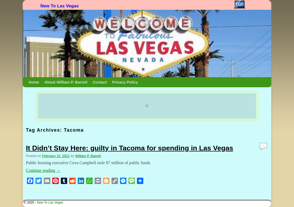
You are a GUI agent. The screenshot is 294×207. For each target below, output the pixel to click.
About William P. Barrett (66, 82)
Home (34, 82)
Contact (100, 82)
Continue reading (43, 170)
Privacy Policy (125, 82)
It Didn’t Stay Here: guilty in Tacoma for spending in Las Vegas (129, 148)
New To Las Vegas (59, 5)
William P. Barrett (88, 156)
